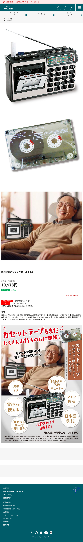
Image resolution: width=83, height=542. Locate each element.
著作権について (8, 518)
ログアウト (7, 525)
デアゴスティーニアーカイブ (13, 491)
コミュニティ (7, 495)
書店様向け (7, 498)
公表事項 (6, 512)
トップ (3, 18)
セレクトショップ (69, 14)
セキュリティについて (10, 515)
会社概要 (6, 521)
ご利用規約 (7, 502)
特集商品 (9, 20)
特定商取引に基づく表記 (11, 509)
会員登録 (6, 488)
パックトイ (41, 14)
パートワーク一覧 (14, 14)
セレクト (9, 18)
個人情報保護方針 (9, 505)
